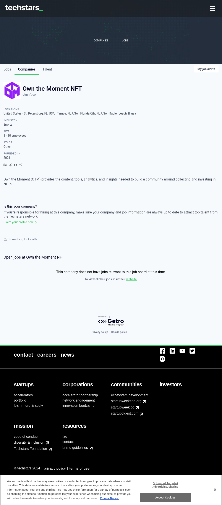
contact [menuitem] (68, 442)
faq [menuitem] (64, 436)
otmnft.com (30, 94)
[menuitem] (213, 9)
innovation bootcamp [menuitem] (78, 405)
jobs (7, 69)
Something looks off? (20, 239)
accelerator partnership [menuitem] (80, 395)
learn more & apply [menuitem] (28, 405)
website (131, 279)
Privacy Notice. (109, 500)
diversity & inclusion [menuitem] (29, 442)
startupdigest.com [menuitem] (124, 413)
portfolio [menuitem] (20, 400)
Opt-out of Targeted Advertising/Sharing (165, 487)
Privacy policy (100, 332)
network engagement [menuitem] (78, 400)
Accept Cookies (165, 499)
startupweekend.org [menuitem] (126, 401)
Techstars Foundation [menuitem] (30, 449)
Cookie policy (119, 332)
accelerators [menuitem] (23, 395)
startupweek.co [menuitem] (122, 407)
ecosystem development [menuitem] (130, 395)
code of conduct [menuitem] (26, 436)
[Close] (215, 491)
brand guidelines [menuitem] (75, 447)
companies (27, 69)
